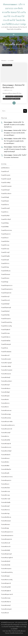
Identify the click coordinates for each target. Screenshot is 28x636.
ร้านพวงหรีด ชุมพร (5, 396)
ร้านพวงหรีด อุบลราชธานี (7, 594)
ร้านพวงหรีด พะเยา (5, 458)
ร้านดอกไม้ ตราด (5, 204)
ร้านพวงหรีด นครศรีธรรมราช (7, 425)
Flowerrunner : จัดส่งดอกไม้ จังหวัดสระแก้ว (13, 86)
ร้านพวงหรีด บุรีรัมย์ (5, 440)
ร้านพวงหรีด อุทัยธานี (6, 590)
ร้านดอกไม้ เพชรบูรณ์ (6, 344)
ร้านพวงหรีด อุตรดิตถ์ (6, 587)
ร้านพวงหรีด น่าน (5, 436)
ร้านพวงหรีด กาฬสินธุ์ (6, 366)
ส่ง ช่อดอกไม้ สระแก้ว (7, 98)
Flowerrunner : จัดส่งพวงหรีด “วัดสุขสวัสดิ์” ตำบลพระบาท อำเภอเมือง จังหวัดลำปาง (14, 124)
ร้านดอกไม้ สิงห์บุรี (5, 304)
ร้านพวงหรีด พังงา (5, 462)
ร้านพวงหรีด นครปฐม (6, 414)
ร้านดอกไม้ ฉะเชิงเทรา (6, 193)
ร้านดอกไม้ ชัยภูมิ (5, 197)
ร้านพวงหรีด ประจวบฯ (6, 447)
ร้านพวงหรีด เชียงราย (6, 601)
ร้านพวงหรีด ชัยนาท (5, 388)
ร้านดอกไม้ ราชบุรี (5, 252)
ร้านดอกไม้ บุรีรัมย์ (5, 215)
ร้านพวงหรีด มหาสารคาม (7, 476)
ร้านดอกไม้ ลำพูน (5, 267)
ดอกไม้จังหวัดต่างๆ (5, 168)
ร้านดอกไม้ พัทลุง (5, 223)
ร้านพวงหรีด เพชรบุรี (5, 605)
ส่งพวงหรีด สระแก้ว (16, 98)
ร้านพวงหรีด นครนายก (6, 410)
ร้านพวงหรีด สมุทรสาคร (6, 539)
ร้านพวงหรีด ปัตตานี (5, 454)
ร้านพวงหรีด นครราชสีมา (7, 421)
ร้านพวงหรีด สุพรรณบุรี (6, 554)
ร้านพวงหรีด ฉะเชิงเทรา (6, 381)
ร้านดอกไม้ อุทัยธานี (5, 329)
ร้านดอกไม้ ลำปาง (5, 263)
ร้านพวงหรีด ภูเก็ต (5, 473)
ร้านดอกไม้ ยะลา (5, 237)
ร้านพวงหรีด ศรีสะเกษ (6, 517)
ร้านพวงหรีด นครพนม (6, 418)
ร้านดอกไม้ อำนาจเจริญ (6, 326)
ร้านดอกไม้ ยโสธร (5, 241)
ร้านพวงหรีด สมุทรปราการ (7, 532)
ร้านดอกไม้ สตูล (4, 282)
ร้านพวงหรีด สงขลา (5, 524)
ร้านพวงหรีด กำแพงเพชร (6, 370)
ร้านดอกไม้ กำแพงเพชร (6, 186)
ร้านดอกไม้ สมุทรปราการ (6, 285)
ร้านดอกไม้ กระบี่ (5, 171)
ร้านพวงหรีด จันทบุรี (5, 377)
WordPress (20, 633)
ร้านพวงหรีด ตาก (5, 406)
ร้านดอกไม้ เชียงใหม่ (5, 340)
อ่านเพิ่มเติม (11, 103)
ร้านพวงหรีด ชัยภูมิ (5, 392)
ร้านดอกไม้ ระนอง (5, 245)
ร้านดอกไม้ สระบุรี (5, 296)
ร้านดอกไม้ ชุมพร (5, 201)
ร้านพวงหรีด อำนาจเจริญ (6, 579)
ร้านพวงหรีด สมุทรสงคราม (7, 535)
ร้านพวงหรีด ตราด (5, 403)
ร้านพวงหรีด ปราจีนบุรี (6, 451)
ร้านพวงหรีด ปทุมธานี (6, 443)
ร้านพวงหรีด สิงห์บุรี (5, 550)
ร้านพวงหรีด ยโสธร (5, 487)
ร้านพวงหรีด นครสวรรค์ (6, 429)
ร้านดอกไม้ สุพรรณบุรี (6, 307)
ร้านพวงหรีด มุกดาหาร (6, 480)
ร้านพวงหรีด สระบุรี (5, 543)
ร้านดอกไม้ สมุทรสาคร (6, 292)
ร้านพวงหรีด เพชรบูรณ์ (6, 609)
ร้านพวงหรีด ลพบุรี (5, 506)
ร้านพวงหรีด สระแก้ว (18, 96)
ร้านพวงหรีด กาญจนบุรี (6, 362)
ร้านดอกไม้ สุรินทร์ (5, 311)
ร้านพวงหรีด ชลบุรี (5, 384)
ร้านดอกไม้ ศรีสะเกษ (5, 270)
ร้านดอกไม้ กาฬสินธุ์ (5, 182)
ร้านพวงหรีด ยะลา (5, 484)
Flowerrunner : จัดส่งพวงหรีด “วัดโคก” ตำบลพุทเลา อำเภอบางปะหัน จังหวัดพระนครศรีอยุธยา (15, 132)
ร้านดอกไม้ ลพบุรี (5, 259)
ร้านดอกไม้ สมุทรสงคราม (6, 289)
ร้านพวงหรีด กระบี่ (5, 355)
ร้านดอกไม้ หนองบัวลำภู (6, 322)
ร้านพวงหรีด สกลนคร (6, 520)
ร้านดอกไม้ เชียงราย (5, 337)
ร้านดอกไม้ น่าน (4, 212)
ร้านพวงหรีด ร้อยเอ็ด (5, 502)
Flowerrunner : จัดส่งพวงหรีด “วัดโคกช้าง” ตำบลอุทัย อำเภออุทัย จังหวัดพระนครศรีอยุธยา (15, 141)
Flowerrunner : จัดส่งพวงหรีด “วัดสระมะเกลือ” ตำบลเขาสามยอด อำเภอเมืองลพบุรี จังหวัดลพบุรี (15, 149)
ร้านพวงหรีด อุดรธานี (6, 583)
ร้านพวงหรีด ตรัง (5, 399)
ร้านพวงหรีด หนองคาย (6, 568)
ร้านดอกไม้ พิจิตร (5, 226)
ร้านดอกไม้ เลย (4, 348)
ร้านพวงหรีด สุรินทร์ (5, 561)
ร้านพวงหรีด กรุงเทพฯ (6, 359)
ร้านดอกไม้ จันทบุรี (5, 190)
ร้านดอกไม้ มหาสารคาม (6, 230)
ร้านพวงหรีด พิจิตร (5, 465)
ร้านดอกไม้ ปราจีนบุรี (6, 219)
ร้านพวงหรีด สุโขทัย (5, 565)
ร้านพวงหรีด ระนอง (5, 491)
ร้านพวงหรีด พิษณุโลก (6, 469)
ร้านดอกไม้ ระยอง (5, 248)
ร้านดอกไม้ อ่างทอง (5, 333)
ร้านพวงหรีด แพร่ (5, 612)
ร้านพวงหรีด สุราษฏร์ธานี (7, 557)
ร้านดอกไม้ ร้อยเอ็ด (5, 256)
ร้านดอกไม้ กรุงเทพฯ (5, 175)
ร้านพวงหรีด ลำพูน (5, 513)
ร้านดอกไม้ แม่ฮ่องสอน (6, 351)
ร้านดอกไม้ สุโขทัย (5, 315)
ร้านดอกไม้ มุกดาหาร (6, 234)
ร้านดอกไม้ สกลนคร (5, 274)
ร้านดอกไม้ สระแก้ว (7, 65)
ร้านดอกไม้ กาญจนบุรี (6, 179)
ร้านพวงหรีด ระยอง (5, 495)
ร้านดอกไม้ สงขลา (5, 278)
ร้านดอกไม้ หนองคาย (6, 318)
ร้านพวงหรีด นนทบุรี (5, 432)
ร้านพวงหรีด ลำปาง (5, 509)
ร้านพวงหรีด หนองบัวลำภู (7, 572)
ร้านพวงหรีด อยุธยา (5, 576)
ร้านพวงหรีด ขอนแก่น (6, 373)
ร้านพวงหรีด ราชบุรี (5, 498)
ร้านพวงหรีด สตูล (5, 528)
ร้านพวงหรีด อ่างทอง (5, 598)
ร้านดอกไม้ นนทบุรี (5, 208)
